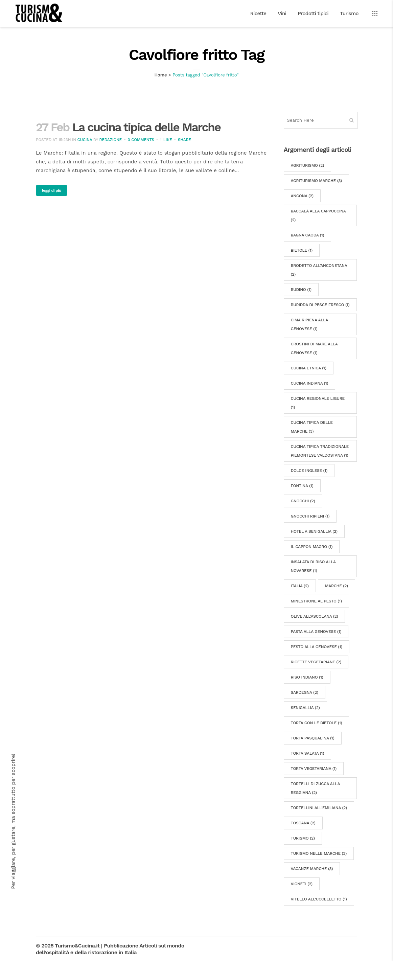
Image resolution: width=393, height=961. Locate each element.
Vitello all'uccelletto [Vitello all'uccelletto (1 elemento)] (319, 899)
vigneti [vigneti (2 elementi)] (302, 884)
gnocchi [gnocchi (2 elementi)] (303, 501)
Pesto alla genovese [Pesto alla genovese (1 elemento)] (316, 646)
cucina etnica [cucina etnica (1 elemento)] (308, 368)
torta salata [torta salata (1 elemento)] (307, 753)
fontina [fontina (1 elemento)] (302, 485)
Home (160, 74)
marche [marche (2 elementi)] (336, 586)
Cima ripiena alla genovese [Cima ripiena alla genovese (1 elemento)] (309, 324)
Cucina (84, 139)
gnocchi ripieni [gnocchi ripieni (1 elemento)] (310, 516)
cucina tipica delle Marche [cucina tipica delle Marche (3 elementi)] (312, 427)
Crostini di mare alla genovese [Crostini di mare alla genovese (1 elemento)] (314, 348)
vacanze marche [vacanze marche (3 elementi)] (312, 868)
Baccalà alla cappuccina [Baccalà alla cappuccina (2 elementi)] (318, 215)
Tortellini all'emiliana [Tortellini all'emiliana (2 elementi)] (319, 807)
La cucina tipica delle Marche (146, 127)
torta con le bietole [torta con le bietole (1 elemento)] (316, 722)
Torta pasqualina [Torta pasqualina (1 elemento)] (312, 738)
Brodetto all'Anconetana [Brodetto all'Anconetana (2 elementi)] (319, 270)
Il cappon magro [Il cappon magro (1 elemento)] (312, 546)
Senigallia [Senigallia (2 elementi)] (305, 707)
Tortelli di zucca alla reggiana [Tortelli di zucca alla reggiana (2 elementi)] (315, 788)
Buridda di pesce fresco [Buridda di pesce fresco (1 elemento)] (320, 304)
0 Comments (141, 139)
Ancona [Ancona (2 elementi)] (302, 195)
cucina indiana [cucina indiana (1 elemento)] (309, 383)
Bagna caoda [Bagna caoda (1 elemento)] (307, 235)
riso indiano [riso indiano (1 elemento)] (307, 677)
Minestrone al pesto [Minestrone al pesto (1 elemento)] (316, 601)
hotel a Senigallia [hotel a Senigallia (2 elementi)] (314, 531)
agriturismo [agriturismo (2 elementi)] (307, 165)
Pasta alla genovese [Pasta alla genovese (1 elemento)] (316, 631)
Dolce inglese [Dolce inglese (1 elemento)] (309, 470)
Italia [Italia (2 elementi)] (300, 586)
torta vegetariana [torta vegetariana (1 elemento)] (314, 768)
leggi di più (51, 190)
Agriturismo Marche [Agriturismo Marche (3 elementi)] (316, 180)
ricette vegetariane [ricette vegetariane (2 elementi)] (316, 662)
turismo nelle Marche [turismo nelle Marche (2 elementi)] (319, 853)
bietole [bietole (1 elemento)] (302, 250)
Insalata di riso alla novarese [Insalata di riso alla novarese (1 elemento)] (313, 566)
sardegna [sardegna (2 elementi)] (304, 692)
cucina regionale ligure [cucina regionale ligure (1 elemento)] (318, 403)
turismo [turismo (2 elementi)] (303, 838)
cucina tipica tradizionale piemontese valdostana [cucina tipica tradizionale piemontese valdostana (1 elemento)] (320, 451)
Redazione (110, 139)
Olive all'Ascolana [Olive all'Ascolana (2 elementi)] (314, 616)
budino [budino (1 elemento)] (301, 289)
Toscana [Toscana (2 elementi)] (303, 823)
